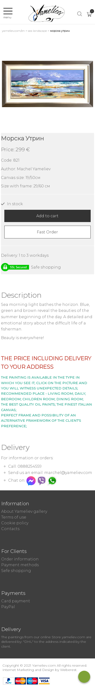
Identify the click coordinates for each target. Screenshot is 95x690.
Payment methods (20, 565)
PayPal (8, 607)
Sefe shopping (16, 570)
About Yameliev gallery (24, 511)
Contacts (10, 528)
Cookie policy (14, 523)
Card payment (15, 601)
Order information (20, 559)
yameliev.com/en (13, 31)
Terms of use (13, 517)
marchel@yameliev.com (68, 472)
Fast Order (47, 232)
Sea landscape (37, 31)
